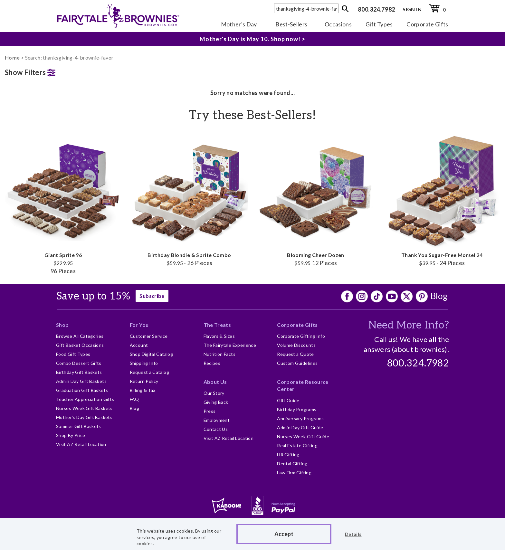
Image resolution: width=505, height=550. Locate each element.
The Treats (217, 325)
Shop (62, 325)
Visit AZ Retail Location (81, 444)
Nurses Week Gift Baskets (84, 408)
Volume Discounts (296, 345)
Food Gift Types (73, 354)
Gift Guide (288, 400)
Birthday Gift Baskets (79, 372)
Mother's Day (239, 24)
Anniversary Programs (300, 418)
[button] (63, 71)
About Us (215, 382)
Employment (217, 420)
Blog (439, 296)
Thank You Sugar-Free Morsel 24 (442, 199)
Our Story (214, 393)
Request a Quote (295, 354)
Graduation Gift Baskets (82, 390)
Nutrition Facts (219, 354)
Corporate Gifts (427, 24)
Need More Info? (408, 325)
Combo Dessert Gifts (78, 363)
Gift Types (379, 24)
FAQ (134, 399)
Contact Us (216, 429)
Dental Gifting (292, 463)
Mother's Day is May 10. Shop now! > (252, 39)
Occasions (338, 24)
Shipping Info (144, 363)
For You (139, 325)
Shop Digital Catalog (151, 354)
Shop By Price (70, 435)
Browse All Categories (80, 336)
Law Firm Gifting (294, 472)
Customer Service (149, 336)
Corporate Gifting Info (301, 336)
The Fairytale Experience (230, 345)
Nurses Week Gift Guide (303, 436)
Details (353, 534)
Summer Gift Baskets (78, 426)
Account (139, 345)
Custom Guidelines (297, 363)
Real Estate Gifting (297, 445)
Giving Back (216, 402)
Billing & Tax (143, 390)
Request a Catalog (149, 372)
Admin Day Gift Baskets (81, 381)
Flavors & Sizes (219, 336)
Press (210, 411)
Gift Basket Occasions (80, 345)
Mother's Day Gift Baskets (84, 417)
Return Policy (144, 381)
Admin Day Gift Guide (300, 427)
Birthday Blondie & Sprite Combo (189, 199)
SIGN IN (412, 9)
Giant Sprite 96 (63, 203)
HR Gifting (288, 454)
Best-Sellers (291, 24)
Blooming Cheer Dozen (315, 199)
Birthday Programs (296, 409)
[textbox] (306, 8)
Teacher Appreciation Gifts (85, 399)
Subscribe (151, 296)
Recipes (212, 363)
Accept (283, 533)
